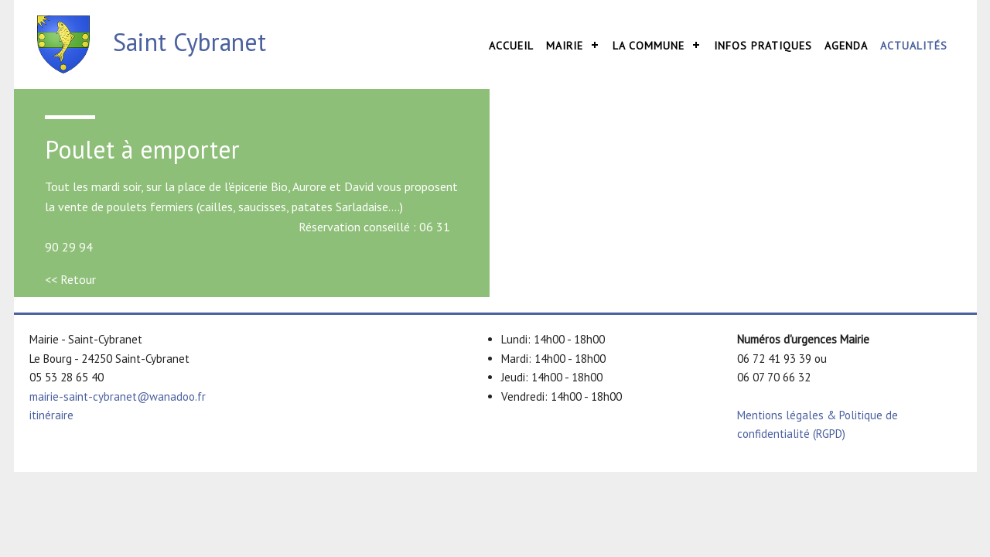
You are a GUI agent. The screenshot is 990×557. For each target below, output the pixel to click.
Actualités (913, 46)
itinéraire (51, 415)
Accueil (511, 46)
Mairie (564, 46)
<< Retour (70, 279)
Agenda (846, 46)
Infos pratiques (763, 46)
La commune (648, 46)
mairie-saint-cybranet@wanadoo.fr (117, 396)
